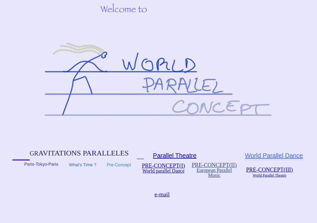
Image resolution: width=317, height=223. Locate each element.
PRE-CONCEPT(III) (269, 170)
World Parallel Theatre (269, 175)
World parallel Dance (163, 170)
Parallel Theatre (175, 155)
